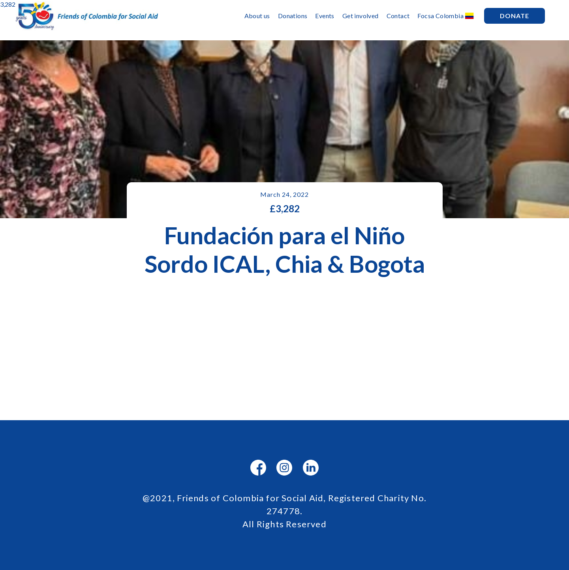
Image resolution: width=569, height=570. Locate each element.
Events (324, 15)
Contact (398, 15)
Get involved (360, 15)
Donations (293, 15)
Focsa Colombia (440, 15)
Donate (514, 15)
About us (257, 15)
